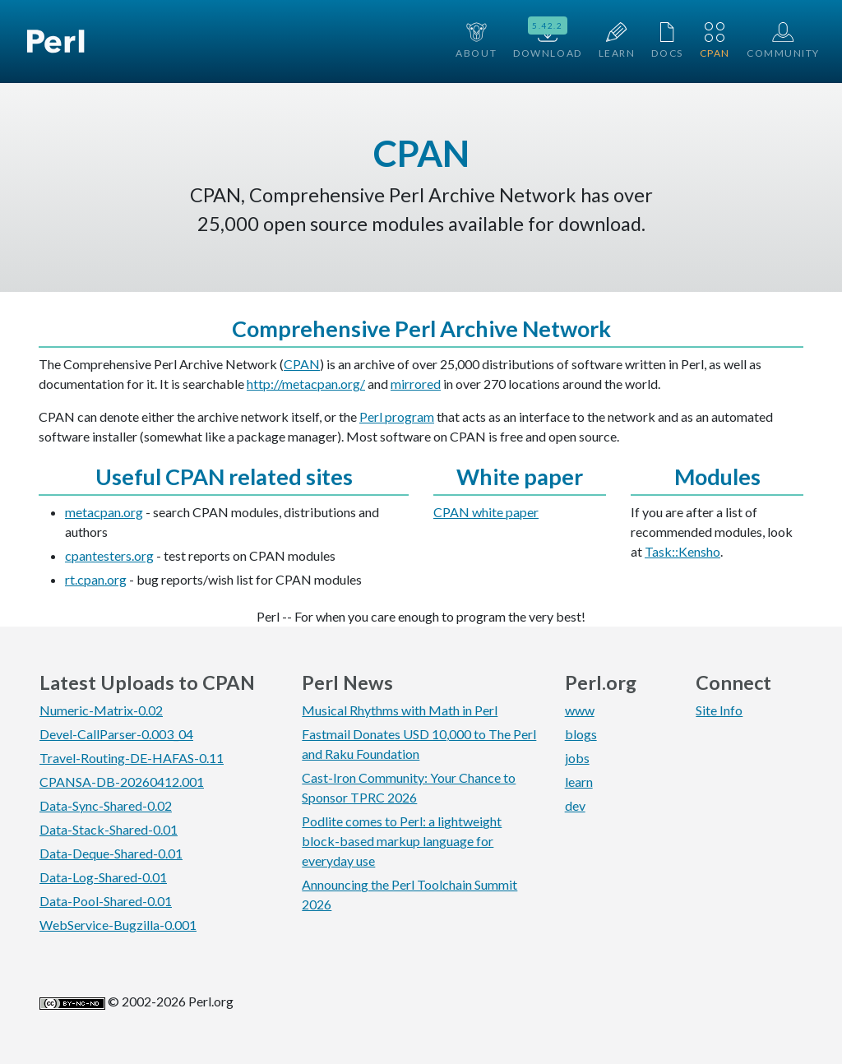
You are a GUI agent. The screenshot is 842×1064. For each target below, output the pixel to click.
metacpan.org (104, 512)
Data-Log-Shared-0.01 (103, 877)
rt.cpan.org (96, 579)
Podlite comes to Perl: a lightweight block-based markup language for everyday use (402, 840)
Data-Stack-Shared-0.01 (108, 829)
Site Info (719, 710)
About (476, 40)
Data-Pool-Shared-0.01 (105, 901)
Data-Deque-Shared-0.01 (111, 853)
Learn (617, 40)
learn (579, 781)
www (579, 710)
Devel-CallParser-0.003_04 (116, 734)
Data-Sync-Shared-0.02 (105, 805)
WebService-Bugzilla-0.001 (118, 924)
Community (783, 40)
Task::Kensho (682, 551)
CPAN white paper (486, 512)
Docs (666, 40)
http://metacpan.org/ (306, 383)
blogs (581, 734)
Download (547, 39)
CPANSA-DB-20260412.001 (121, 781)
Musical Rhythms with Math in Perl (399, 710)
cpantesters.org (109, 555)
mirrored (416, 383)
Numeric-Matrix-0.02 (101, 710)
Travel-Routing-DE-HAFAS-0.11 (131, 758)
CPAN (715, 40)
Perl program (396, 416)
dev (575, 805)
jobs (577, 758)
